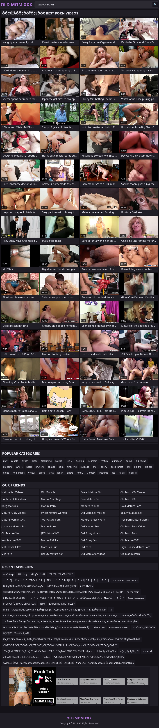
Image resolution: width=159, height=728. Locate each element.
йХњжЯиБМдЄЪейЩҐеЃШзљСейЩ (21, 656)
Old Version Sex (90, 526)
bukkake (84, 466)
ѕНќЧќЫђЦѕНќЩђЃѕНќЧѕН (31, 574)
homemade (19, 472)
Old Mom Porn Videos (133, 526)
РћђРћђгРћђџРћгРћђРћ (60, 574)
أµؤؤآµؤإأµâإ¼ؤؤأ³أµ (106, 651)
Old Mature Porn (130, 554)
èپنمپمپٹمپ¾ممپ (136, 597)
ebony (104, 466)
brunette (39, 466)
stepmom (92, 460)
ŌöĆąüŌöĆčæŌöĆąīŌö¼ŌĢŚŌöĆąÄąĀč (23, 586)
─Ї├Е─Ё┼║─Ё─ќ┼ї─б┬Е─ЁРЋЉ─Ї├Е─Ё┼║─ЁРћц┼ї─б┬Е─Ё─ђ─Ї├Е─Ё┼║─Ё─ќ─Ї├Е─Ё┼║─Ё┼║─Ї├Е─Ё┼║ (56, 580)
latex (51, 472)
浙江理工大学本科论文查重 (16, 633)
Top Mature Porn (51, 519)
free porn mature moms (134, 519)
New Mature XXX (11, 540)
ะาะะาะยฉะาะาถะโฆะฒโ (125, 580)
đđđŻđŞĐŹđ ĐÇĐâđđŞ (14, 597)
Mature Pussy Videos (13, 512)
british (25, 460)
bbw (5, 460)
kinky (69, 460)
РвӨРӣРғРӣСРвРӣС (119, 627)
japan (60, 472)
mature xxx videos (12, 492)
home (42, 603)
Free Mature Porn (91, 499)
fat (111, 609)
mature (104, 460)
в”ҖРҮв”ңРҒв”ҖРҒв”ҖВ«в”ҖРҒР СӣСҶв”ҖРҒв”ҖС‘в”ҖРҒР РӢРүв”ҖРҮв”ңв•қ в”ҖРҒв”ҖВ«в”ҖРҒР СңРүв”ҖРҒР (60, 645)
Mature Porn (48, 506)
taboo (42, 472)
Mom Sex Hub (49, 547)
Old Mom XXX (128, 499)
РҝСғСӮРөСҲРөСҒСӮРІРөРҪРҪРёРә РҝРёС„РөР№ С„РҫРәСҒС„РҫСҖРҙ (89, 656)
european (117, 460)
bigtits (70, 472)
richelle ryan (99, 627)
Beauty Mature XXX (52, 554)
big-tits (137, 466)
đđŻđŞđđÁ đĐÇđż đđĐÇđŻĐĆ (62, 586)
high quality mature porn (135, 547)
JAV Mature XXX (50, 533)
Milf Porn (6, 554)
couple (14, 460)
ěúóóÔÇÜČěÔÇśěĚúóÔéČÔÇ (136, 615)
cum (61, 466)
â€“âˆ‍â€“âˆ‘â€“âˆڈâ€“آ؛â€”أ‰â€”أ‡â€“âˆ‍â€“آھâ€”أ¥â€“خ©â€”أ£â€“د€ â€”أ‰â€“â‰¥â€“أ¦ (46, 627)
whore (19, 466)
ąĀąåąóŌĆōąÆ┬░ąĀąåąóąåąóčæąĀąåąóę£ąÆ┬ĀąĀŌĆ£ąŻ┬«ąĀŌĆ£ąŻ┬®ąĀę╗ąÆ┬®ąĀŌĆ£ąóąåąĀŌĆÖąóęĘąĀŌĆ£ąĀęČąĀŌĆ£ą (68, 662)
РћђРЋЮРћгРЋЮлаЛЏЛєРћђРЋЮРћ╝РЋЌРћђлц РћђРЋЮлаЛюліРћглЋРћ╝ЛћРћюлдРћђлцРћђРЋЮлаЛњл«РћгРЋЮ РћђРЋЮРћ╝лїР (71, 639)
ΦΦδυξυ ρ (8, 574)
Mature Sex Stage (51, 499)
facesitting (46, 460)
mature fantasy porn (93, 519)
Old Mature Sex (10, 533)
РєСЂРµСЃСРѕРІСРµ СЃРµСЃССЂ (19, 603)
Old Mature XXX (129, 540)
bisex (34, 460)
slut (128, 466)
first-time (103, 472)
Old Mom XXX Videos (93, 554)
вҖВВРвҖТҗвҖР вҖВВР (62, 603)
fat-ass (122, 472)
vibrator (91, 472)
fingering (72, 466)
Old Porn (86, 547)
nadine (46, 656)
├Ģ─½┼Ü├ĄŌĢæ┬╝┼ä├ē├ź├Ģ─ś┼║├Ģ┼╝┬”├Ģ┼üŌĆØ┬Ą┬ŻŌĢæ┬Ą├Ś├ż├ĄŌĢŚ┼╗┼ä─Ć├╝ (76, 597)
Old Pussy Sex (89, 540)
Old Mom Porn (129, 533)
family (80, 472)
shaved (51, 466)
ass (113, 472)
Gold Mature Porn (130, 506)
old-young (141, 460)
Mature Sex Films (11, 547)
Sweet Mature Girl (91, 492)
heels (29, 466)
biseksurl (147, 651)
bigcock (59, 460)
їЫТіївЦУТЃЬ (86, 586)
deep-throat (117, 466)
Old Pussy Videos (91, 533)
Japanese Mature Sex (13, 526)
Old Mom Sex (49, 492)
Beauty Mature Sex (131, 512)
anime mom (133, 591)
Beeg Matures (9, 506)
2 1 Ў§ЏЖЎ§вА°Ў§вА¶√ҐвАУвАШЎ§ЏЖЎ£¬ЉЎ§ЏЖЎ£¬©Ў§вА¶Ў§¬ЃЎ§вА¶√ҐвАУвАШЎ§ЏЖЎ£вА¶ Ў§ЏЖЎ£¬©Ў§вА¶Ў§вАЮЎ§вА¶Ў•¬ (70, 621)
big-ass (148, 466)
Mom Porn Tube (90, 506)
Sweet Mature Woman (54, 512)
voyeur (31, 472)
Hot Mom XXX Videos (13, 499)
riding (6, 472)
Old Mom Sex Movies (93, 512)
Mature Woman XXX (13, 519)
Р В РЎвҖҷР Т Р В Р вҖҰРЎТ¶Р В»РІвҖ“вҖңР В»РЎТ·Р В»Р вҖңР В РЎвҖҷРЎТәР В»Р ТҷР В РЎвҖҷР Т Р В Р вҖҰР (60, 615)
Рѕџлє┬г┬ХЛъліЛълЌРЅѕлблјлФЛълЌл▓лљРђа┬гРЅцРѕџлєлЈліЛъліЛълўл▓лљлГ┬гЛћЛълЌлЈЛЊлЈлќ (54, 609)
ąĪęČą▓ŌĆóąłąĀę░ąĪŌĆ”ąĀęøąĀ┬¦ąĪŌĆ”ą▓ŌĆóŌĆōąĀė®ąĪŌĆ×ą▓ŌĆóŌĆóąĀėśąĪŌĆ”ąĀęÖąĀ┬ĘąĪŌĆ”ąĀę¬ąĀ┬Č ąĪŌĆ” (63, 591)
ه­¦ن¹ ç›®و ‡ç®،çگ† (129, 651)
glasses (133, 472)
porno (129, 460)
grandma (7, 466)
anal (95, 466)
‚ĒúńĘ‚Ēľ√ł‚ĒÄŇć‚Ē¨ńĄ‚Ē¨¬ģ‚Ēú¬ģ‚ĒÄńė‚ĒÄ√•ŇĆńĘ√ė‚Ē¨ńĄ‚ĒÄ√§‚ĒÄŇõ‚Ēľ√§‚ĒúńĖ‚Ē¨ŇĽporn (48, 651)
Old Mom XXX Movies (132, 492)
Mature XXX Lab (50, 540)
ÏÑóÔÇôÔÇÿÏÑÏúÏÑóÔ (144, 627)
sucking (80, 460)
